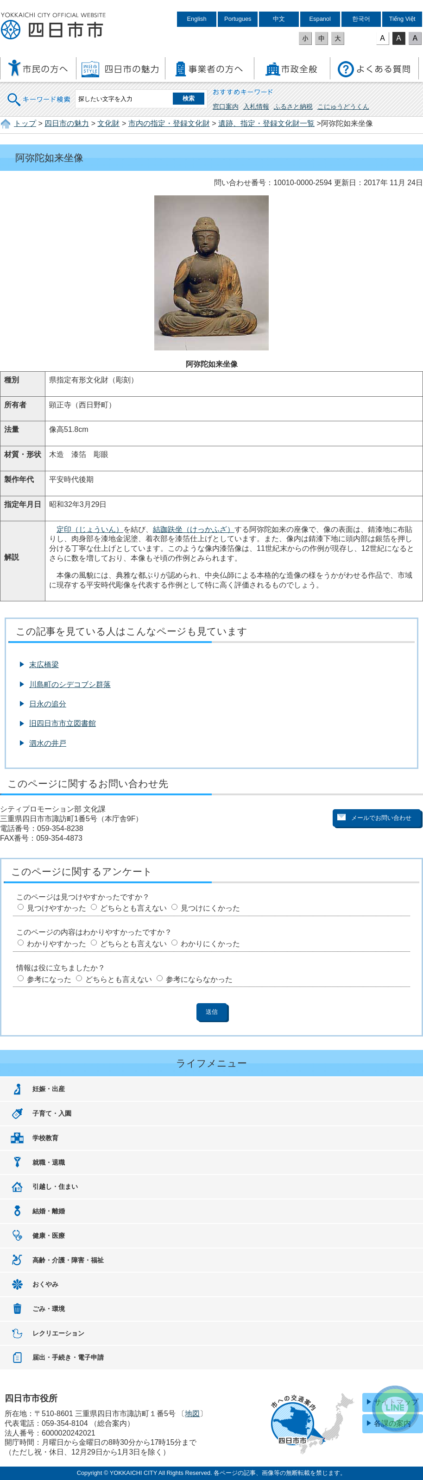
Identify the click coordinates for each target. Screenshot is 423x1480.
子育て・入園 (51, 1113)
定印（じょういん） (90, 529)
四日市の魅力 (66, 123)
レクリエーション (58, 1333)
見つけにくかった (210, 908)
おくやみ (45, 1284)
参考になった (49, 979)
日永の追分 (47, 704)
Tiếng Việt (402, 18)
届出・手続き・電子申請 (68, 1357)
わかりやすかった (56, 944)
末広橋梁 (44, 664)
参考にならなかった (199, 979)
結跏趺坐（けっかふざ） (193, 529)
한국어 (361, 18)
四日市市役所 (53, 26)
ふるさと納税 (293, 106)
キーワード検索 (39, 94)
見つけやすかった (56, 908)
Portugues (237, 18)
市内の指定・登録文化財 (169, 123)
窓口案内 (226, 106)
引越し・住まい (55, 1186)
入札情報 (256, 106)
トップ (25, 123)
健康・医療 (48, 1235)
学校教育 (45, 1138)
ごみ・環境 (48, 1308)
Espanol (320, 18)
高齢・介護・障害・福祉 (68, 1260)
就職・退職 (48, 1162)
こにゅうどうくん (343, 106)
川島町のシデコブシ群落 (70, 684)
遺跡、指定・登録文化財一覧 (266, 123)
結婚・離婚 (48, 1211)
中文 (279, 18)
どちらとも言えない (133, 908)
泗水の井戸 (47, 743)
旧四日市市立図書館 (62, 723)
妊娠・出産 (48, 1089)
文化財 (108, 123)
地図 (192, 1414)
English (197, 18)
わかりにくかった (210, 944)
